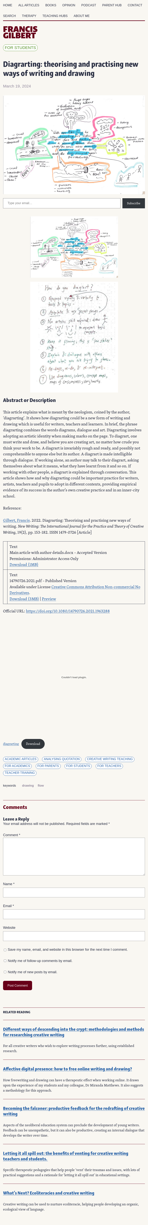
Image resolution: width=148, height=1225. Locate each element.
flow (41, 785)
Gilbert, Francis (16, 520)
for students (20, 47)
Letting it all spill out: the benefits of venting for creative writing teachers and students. (65, 1155)
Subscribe (133, 203)
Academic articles (20, 759)
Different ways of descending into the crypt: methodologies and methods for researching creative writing (73, 1031)
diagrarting (11, 743)
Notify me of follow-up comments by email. (40, 961)
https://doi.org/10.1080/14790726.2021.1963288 (68, 611)
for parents (48, 766)
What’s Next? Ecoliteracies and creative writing (48, 1192)
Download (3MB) (24, 598)
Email (8, 906)
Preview (49, 598)
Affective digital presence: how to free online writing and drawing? (67, 1068)
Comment (11, 835)
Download (33, 743)
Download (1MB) (24, 564)
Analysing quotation (62, 759)
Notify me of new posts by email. (32, 972)
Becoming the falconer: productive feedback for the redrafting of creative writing (74, 1110)
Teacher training (20, 772)
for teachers (109, 766)
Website (9, 928)
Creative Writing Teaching (110, 759)
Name (9, 884)
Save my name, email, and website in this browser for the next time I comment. (68, 949)
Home (7, 5)
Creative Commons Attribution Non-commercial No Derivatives (75, 589)
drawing (28, 785)
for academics (17, 766)
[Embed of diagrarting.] (74, 677)
